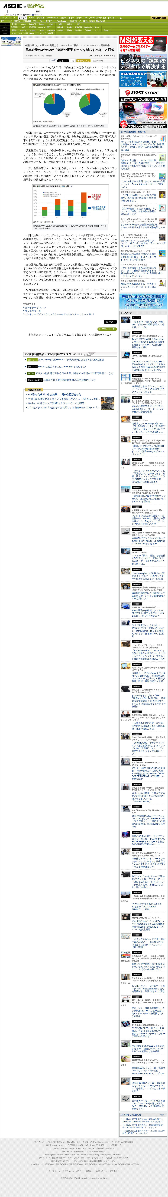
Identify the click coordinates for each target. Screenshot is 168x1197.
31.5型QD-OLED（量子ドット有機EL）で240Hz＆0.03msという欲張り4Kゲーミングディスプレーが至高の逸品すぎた (148, 1032)
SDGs (85, 21)
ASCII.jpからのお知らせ (130, 1115)
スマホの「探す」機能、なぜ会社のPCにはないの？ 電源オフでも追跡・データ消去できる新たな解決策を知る (148, 559)
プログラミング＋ (98, 1158)
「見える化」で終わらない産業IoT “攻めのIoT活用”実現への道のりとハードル (148, 325)
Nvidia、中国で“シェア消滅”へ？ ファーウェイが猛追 (56, 403)
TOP (36, 1142)
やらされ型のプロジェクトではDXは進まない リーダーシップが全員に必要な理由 (148, 409)
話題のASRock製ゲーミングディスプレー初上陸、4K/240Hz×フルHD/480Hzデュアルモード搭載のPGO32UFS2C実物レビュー (148, 840)
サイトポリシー (55, 1171)
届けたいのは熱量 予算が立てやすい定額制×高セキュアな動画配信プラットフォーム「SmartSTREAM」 (148, 797)
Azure (42, 30)
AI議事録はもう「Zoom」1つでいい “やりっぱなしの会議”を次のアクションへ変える (148, 389)
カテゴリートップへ (107, 329)
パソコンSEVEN (51, 24)
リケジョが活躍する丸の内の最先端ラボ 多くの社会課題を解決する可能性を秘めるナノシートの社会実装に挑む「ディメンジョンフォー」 (142, 271)
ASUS (69, 24)
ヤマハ (97, 30)
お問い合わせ (101, 1171)
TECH (31, 18)
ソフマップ (42, 33)
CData (69, 30)
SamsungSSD (49, 27)
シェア (53, 60)
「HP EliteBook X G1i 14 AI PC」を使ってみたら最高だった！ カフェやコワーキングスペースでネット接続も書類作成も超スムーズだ (149, 654)
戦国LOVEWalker (133, 1164)
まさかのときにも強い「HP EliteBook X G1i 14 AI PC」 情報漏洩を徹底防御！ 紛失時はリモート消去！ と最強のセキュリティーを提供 (149, 701)
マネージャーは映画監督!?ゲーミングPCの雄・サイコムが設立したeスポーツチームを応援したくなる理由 (148, 1012)
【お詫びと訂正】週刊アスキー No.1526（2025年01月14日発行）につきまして (144, 1132)
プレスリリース (33, 311)
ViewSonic (88, 27)
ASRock (60, 27)
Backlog (78, 30)
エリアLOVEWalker (47, 1164)
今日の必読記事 (56, 1161)
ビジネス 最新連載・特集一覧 (132, 132)
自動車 (63, 18)
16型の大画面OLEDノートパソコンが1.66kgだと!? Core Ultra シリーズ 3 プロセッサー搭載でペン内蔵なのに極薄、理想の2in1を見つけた (148, 821)
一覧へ (162, 1115)
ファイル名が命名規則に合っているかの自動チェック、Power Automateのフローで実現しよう (143, 184)
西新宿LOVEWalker (76, 1164)
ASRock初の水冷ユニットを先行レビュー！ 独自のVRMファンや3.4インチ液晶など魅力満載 (148, 1049)
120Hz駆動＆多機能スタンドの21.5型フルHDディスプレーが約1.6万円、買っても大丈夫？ (148, 613)
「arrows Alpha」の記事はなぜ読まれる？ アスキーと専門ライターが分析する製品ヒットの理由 (148, 576)
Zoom (106, 30)
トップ (4, 18)
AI (10, 18)
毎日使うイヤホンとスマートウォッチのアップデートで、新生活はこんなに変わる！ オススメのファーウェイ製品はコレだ (149, 862)
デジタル (40, 18)
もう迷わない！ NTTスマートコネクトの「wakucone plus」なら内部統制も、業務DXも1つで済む (148, 989)
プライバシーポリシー (74, 1171)
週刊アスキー (50, 21)
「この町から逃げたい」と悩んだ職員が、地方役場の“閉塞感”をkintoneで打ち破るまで (138, 198)
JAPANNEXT (32, 33)
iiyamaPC (32, 24)
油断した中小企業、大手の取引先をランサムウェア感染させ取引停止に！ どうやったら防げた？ (148, 966)
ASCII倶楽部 (159, 18)
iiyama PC (79, 1145)
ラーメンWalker (33, 1164)
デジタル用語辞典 (80, 1161)
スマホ (99, 18)
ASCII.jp (12, 6)
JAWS (14, 30)
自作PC (79, 18)
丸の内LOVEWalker (119, 1164)
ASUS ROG (32, 27)
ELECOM (14, 27)
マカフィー (14, 33)
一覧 (72, 61)
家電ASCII (27, 21)
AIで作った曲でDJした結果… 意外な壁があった (54, 394)
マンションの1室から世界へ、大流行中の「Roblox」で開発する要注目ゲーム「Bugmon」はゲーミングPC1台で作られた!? (148, 519)
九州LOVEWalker (104, 1164)
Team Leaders (85, 1158)
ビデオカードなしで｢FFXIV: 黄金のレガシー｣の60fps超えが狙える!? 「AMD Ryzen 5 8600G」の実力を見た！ (148, 1104)
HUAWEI (78, 27)
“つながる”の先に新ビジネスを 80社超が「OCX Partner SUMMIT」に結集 (148, 907)
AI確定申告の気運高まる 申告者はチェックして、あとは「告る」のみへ (138, 287)
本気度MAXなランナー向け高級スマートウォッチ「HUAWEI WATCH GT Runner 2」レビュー (148, 1071)
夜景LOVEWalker (91, 1164)
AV (86, 18)
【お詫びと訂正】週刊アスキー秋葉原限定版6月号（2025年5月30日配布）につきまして (143, 1126)
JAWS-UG (64, 1148)
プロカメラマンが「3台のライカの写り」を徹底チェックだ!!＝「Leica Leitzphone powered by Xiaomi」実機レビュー (90, 407)
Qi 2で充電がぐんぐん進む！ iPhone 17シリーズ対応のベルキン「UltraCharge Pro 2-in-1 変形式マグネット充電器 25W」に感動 (148, 631)
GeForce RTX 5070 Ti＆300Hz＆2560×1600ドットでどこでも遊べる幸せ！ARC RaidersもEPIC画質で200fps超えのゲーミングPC (148, 365)
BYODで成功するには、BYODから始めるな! (62, 366)
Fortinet (88, 30)
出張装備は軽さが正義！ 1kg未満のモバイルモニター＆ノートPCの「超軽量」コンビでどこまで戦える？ (148, 1087)
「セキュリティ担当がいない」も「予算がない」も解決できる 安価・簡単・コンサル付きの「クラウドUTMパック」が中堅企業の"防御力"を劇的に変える (148, 476)
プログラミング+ (76, 21)
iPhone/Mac (52, 18)
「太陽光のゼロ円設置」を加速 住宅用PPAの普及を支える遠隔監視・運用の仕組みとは (148, 726)
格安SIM (17, 21)
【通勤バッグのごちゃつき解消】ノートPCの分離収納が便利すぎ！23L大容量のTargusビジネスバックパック (148, 450)
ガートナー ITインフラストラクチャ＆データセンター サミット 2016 (59, 314)
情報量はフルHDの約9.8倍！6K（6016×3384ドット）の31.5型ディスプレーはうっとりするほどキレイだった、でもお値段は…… (148, 427)
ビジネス (34, 5)
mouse (23, 24)
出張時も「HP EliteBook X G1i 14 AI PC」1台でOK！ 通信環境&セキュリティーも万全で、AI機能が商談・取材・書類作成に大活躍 (148, 677)
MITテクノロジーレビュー (107, 1161)
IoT (15, 18)
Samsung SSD (50, 1155)
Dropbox (60, 30)
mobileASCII (92, 1161)
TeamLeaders (62, 21)
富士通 (14, 24)
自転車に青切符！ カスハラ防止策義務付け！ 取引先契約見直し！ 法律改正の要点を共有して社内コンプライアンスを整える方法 (143, 164)
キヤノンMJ (23, 33)
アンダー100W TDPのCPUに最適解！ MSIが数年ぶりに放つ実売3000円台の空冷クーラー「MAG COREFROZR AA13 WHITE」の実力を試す (148, 773)
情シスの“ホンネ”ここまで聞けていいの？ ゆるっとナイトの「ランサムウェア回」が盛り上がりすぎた (143, 243)
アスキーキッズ (6, 21)
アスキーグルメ (38, 21)
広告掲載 (113, 1171)
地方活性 (92, 21)
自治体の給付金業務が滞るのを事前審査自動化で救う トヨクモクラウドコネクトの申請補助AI (138, 257)
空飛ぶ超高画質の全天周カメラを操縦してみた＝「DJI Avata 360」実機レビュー (71, 399)
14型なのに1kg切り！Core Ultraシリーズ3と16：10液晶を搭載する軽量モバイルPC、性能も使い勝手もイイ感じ (148, 343)
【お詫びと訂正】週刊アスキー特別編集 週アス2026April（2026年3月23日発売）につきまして (143, 1120)
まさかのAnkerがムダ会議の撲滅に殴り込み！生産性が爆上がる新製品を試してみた (143, 227)
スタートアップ (108, 18)
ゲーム (119, 18)
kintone (33, 30)
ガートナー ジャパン (35, 307)
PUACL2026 (100, 21)
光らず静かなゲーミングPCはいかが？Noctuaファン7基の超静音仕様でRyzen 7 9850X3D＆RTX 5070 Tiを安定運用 (148, 925)
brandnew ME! (51, 33)
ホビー (71, 18)
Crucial (69, 27)
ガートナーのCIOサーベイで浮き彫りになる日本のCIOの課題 (71, 359)
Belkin (96, 27)
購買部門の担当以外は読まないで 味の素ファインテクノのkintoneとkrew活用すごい (149, 596)
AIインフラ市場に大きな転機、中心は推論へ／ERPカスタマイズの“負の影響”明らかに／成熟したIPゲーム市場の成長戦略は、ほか (142, 145)
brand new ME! (99, 1151)
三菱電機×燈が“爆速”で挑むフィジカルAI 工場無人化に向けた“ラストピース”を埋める (149, 499)
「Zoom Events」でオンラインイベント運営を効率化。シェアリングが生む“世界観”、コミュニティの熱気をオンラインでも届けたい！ (148, 748)
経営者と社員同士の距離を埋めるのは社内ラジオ (69, 380)
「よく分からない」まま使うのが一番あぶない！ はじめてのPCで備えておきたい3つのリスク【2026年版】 (148, 943)
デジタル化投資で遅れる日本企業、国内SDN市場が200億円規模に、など (74, 373)
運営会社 (90, 1171)
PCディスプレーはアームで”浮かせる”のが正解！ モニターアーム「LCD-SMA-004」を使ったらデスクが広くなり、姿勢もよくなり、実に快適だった (148, 882)
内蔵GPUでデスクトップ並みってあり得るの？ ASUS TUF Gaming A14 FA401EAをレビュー (148, 541)
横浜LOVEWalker (62, 1164)
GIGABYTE (41, 27)
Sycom (41, 24)
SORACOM (75, 1155)
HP (79, 24)
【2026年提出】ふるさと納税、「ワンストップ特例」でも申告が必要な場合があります (139, 211)
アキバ (92, 18)
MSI (60, 24)
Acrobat (23, 30)
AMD (23, 27)
